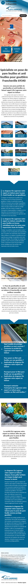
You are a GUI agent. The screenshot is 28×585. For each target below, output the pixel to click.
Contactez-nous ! (17, 50)
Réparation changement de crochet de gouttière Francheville (14, 566)
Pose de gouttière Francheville (14, 564)
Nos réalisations (6, 50)
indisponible (11, 1)
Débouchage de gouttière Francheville (10, 555)
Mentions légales (22, 582)
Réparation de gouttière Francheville (15, 567)
